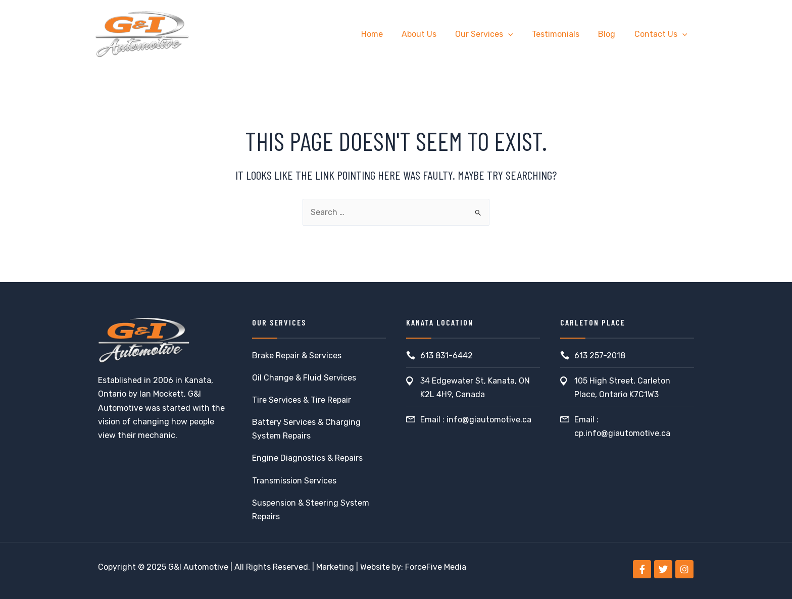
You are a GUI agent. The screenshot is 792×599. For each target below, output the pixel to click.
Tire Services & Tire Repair (301, 400)
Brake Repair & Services (296, 355)
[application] (518, 34)
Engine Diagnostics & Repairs (307, 458)
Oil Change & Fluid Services (304, 378)
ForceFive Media (435, 567)
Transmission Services (294, 480)
